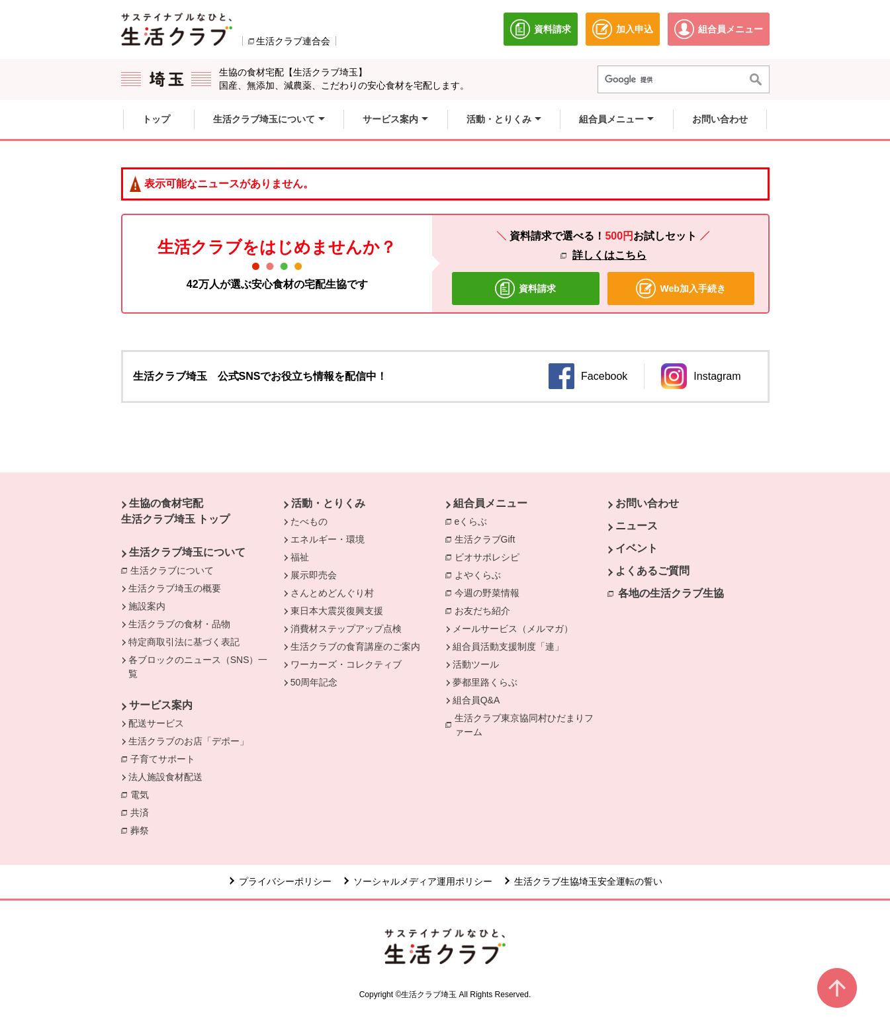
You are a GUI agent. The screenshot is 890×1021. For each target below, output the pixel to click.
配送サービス (156, 723)
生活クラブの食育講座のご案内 (355, 646)
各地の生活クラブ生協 (671, 593)
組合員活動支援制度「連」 (508, 646)
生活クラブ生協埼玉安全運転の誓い (588, 881)
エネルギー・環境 (327, 539)
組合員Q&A (476, 700)
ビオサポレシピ (490, 556)
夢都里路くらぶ (485, 682)
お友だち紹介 (482, 610)
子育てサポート (162, 759)
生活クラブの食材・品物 (179, 624)
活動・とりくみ (328, 503)
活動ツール (476, 664)
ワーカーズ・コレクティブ (346, 664)
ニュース (636, 525)
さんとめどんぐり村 (332, 593)
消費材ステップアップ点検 (346, 628)
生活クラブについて (175, 570)
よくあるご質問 (652, 570)
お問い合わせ (647, 503)
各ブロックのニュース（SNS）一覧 (198, 666)
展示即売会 (313, 575)
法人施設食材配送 (165, 777)
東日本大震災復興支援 (336, 610)
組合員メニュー (490, 503)
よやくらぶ (481, 574)
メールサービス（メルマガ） (513, 628)
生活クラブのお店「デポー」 (188, 741)
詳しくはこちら (609, 255)
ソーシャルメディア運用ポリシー (422, 881)
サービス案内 (161, 705)
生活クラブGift (485, 539)
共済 (143, 812)
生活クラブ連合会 (293, 41)
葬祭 (143, 830)
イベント (636, 548)
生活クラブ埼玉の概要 (174, 588)
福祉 (299, 557)
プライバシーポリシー (285, 881)
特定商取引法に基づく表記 (184, 642)
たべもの (309, 521)
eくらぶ (471, 521)
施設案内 (146, 606)
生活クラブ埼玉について (187, 552)
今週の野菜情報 (490, 592)
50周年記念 (314, 682)
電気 (143, 794)
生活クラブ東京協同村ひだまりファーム (524, 725)
